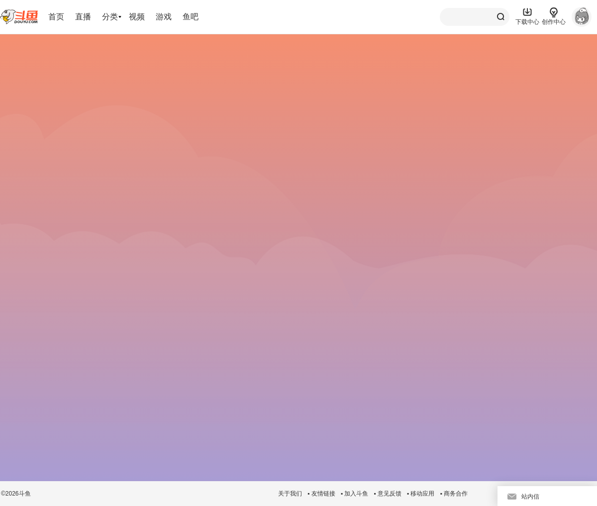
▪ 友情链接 (321, 493)
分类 (110, 16)
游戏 (164, 16)
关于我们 (290, 493)
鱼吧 (191, 16)
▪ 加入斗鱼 (355, 493)
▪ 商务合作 (454, 493)
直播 (83, 16)
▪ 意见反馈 (387, 493)
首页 (56, 16)
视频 (137, 16)
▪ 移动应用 (421, 493)
